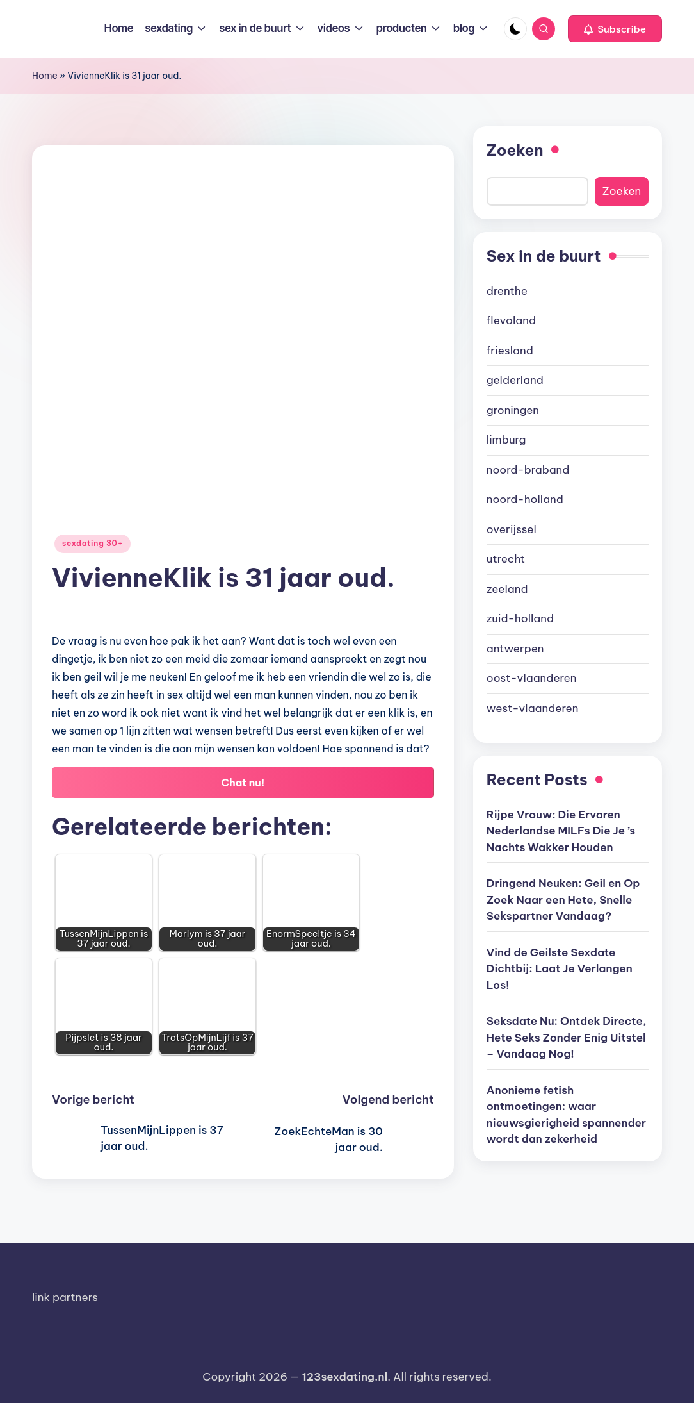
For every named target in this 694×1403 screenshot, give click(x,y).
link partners (65, 1297)
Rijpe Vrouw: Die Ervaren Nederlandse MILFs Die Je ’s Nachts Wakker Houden (561, 831)
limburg (506, 440)
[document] (568, 500)
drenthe (507, 291)
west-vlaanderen (533, 708)
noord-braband (528, 470)
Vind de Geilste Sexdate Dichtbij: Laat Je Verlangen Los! (560, 968)
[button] (615, 28)
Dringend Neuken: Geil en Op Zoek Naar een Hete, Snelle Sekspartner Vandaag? (563, 899)
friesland (510, 351)
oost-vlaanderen (532, 678)
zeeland (507, 589)
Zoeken (515, 150)
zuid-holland (520, 618)
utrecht (506, 559)
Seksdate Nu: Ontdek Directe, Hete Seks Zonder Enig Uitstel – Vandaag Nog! (567, 1037)
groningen (513, 410)
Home (45, 75)
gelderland (515, 380)
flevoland (511, 320)
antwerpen (515, 649)
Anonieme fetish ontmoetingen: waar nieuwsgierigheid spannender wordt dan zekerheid (566, 1115)
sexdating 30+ (92, 543)
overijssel (512, 529)
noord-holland (525, 499)
